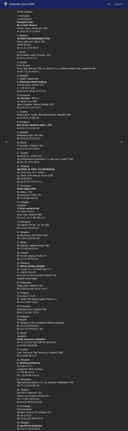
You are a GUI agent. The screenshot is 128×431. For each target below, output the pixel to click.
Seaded (118, 4)
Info (109, 4)
